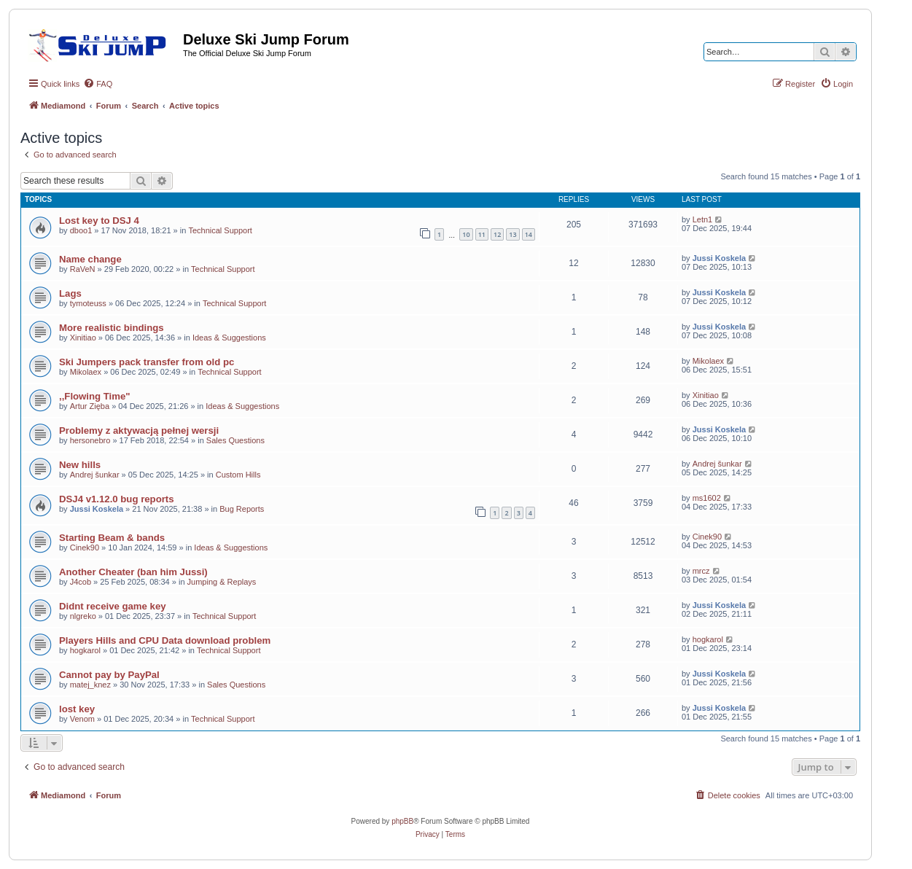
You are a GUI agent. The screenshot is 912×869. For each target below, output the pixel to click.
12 (497, 234)
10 (465, 234)
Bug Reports (241, 508)
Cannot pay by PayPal (109, 674)
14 (528, 234)
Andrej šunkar (95, 474)
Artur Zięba (89, 406)
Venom (82, 718)
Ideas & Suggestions (229, 337)
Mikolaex (85, 371)
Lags (70, 293)
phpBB (402, 821)
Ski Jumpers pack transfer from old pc (146, 361)
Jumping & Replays (222, 581)
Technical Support (220, 230)
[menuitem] (97, 84)
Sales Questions (235, 440)
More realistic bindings (111, 327)
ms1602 (707, 498)
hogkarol (85, 650)
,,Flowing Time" (94, 396)
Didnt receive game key (112, 606)
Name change (90, 259)
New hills (80, 464)
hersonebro (90, 440)
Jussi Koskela (719, 258)
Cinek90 (84, 547)
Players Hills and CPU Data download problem (164, 640)
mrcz (701, 570)
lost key (77, 709)
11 (482, 234)
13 (512, 234)
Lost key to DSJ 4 (99, 220)
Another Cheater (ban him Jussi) (133, 571)
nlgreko (83, 616)
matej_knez (90, 684)
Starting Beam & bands (112, 537)
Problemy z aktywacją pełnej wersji (139, 430)
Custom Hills (238, 474)
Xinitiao (83, 337)
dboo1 (81, 230)
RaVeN (83, 269)
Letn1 (703, 219)
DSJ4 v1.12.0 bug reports (116, 499)
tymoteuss (88, 303)
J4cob (80, 581)
